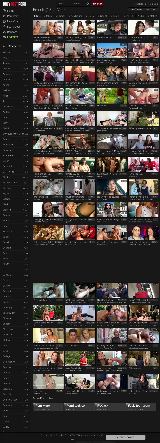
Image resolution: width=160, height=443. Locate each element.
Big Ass (6, 177)
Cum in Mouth (10, 400)
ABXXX (123, 105)
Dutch (90, 16)
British (6, 237)
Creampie (7, 389)
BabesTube (58, 151)
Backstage (8, 150)
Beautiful (7, 166)
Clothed (7, 340)
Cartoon (7, 275)
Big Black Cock (10, 182)
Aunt (5, 117)
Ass (5, 101)
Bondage (7, 215)
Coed (5, 351)
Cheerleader (9, 313)
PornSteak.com (79, 407)
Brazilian (7, 231)
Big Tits (7, 193)
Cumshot (7, 405)
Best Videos (13, 26)
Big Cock (7, 188)
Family (116, 16)
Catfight (7, 291)
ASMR (6, 58)
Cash (5, 280)
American (7, 74)
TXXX (60, 37)
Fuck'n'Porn (57, 197)
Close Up (7, 334)
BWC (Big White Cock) (14, 134)
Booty (6, 226)
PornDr (91, 37)
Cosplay (7, 367)
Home (10, 10)
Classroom (8, 329)
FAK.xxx (110, 407)
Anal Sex (7, 79)
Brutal (6, 242)
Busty (6, 258)
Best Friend (8, 172)
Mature (153, 16)
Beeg (156, 37)
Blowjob (7, 210)
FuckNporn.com (141, 407)
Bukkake (7, 248)
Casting (7, 286)
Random (12, 31)
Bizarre (6, 199)
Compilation (9, 362)
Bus (5, 253)
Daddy (6, 427)
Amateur (7, 68)
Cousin (6, 383)
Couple (6, 378)
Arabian (7, 90)
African (6, 63)
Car (4, 269)
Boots (6, 220)
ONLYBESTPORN (16, 4)
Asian (6, 96)
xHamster (58, 105)
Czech (6, 421)
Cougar (6, 372)
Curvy (6, 410)
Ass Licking (8, 106)
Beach (6, 161)
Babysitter (8, 144)
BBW (5, 123)
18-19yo (7, 52)
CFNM (6, 264)
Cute (5, 416)
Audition (7, 112)
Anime (6, 85)
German (61, 16)
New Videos (14, 21)
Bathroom (8, 155)
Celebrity (7, 302)
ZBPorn (59, 60)
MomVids (122, 37)
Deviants (58, 242)
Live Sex (12, 37)
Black (5, 204)
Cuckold (7, 394)
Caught (6, 296)
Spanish (103, 16)
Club (5, 345)
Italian (48, 16)
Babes (6, 139)
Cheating (7, 307)
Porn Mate (48, 407)
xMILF (155, 105)
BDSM (6, 128)
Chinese (7, 318)
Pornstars (12, 16)
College (6, 356)
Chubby (6, 324)
